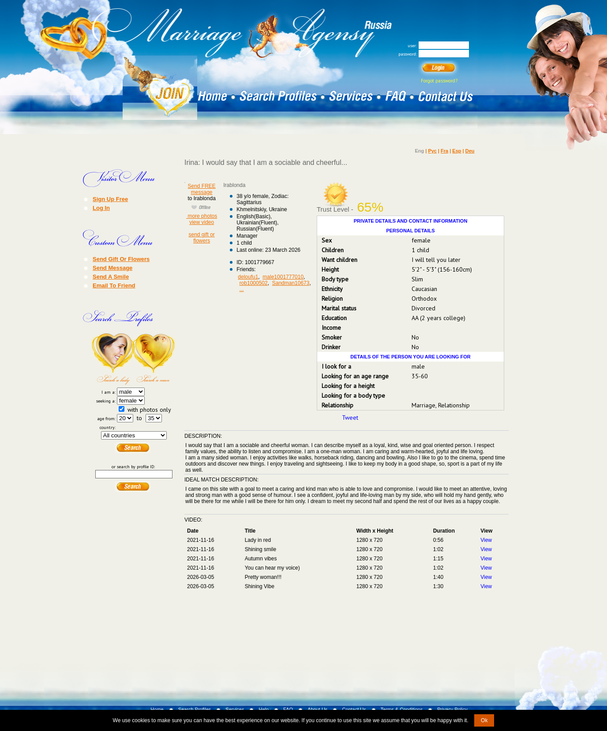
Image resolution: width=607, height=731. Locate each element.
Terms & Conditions (402, 709)
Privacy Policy (452, 709)
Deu (470, 150)
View (486, 540)
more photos (201, 216)
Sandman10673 (291, 283)
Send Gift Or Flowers (121, 259)
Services (234, 709)
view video (201, 222)
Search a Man (155, 359)
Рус (432, 150)
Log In (101, 208)
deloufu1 (248, 277)
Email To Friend (114, 285)
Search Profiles (194, 709)
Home (156, 709)
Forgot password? (439, 81)
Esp (456, 150)
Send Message (112, 268)
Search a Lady (112, 359)
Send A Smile (111, 276)
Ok (484, 720)
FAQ (288, 709)
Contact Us (354, 709)
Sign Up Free (110, 199)
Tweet (350, 417)
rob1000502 (254, 283)
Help (264, 709)
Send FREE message (201, 189)
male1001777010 (283, 277)
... (242, 289)
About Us (317, 709)
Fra (444, 150)
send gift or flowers (201, 237)
